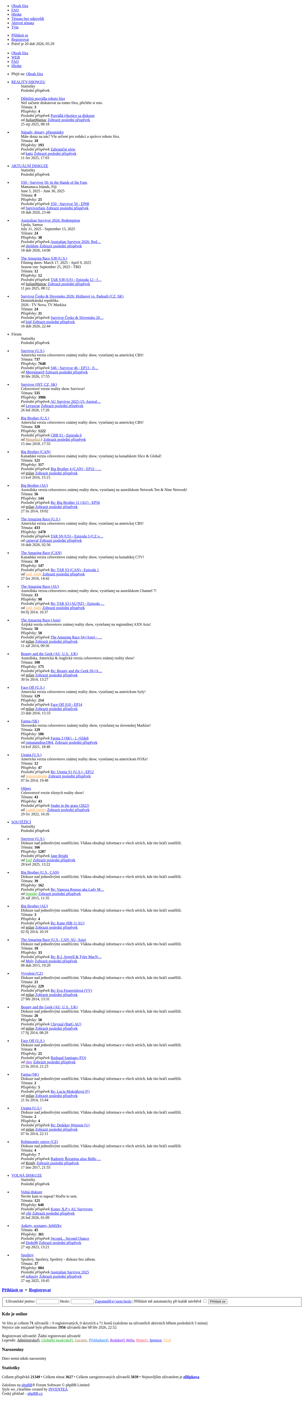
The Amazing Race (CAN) (41, 553)
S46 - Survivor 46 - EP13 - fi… (74, 368)
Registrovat (40, 1289)
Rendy (31, 1163)
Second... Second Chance (70, 1238)
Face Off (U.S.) (32, 687)
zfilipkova (191, 1377)
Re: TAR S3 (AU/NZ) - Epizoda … (77, 603)
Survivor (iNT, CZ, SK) (39, 384)
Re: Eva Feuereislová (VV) (71, 990)
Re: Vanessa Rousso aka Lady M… (77, 889)
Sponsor (156, 1340)
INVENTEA (58, 1389)
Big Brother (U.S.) (35, 418)
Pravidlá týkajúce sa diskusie (72, 116)
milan (30, 473)
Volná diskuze (31, 1192)
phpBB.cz (35, 1393)
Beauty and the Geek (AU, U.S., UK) (49, 654)
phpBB (27, 1385)
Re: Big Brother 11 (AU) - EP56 (75, 502)
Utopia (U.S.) (31, 755)
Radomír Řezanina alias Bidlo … (76, 1159)
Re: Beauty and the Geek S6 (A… (76, 671)
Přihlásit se (12, 1289)
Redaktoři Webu (122, 1340)
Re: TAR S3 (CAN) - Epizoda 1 (75, 570)
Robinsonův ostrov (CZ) (39, 1142)
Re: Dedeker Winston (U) (70, 1125)
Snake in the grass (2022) (70, 805)
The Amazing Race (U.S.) (40, 519)
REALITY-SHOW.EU (28, 82)
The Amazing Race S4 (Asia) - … (76, 637)
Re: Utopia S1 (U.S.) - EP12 (72, 772)
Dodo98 (32, 1243)
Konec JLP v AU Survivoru (71, 1209)
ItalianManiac (36, 120)
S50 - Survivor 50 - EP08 (70, 204)
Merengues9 (35, 372)
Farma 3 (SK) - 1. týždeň (70, 738)
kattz (29, 154)
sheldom (32, 246)
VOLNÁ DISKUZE (26, 1175)
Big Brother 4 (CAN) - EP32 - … (76, 469)
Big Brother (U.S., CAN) (40, 872)
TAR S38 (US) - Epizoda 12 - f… (76, 280)
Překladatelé (98, 1340)
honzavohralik (36, 776)
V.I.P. (167, 1340)
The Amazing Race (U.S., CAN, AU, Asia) (53, 940)
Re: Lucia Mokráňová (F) (70, 1091)
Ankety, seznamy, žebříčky (41, 1226)
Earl (29, 860)
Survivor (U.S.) (32, 351)
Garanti (81, 1340)
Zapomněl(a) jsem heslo (113, 1301)
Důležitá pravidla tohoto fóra (43, 98)
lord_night (34, 574)
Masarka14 (34, 439)
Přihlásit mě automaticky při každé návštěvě (170, 1301)
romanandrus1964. (40, 742)
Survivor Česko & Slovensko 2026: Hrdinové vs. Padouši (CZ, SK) (72, 296)
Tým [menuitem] (15, 27)
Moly (30, 961)
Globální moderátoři (57, 1340)
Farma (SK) (30, 721)
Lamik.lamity (36, 810)
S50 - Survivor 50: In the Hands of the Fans (54, 182)
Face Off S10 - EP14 (66, 704)
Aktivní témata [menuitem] (22, 23)
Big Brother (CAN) (35, 452)
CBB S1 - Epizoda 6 (66, 435)
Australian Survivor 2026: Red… (75, 242)
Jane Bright (59, 856)
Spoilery (27, 1255)
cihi (28, 1213)
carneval (32, 540)
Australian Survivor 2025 (69, 1272)
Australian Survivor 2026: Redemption (50, 220)
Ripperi (142, 1340)
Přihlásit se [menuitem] (19, 35)
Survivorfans (35, 208)
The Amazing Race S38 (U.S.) (44, 258)
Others (26, 788)
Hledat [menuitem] (16, 14)
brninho (31, 894)
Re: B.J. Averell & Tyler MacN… (76, 957)
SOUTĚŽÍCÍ (21, 822)
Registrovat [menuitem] (20, 39)
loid (29, 322)
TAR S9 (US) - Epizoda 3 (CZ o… (77, 536)
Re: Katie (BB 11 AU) (67, 923)
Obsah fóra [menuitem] (19, 6)
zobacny (32, 1276)
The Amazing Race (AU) (40, 586)
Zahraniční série (63, 149)
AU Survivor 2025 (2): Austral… (75, 401)
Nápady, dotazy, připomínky (42, 132)
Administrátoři (28, 1340)
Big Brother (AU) (34, 485)
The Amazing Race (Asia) (41, 620)
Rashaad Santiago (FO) (68, 1058)
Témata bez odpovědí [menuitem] (27, 19)
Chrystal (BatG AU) (66, 1024)
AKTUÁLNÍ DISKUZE (29, 166)
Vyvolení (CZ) (32, 973)
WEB (15, 57)
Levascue (33, 406)
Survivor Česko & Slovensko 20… (77, 318)
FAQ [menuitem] (15, 10)
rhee (29, 1062)
